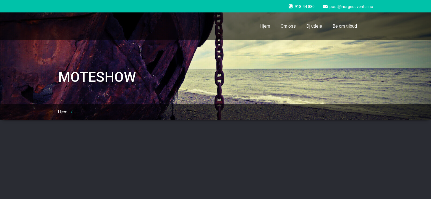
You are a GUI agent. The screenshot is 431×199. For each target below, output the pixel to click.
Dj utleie (314, 26)
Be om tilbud (345, 26)
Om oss (288, 26)
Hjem (265, 26)
